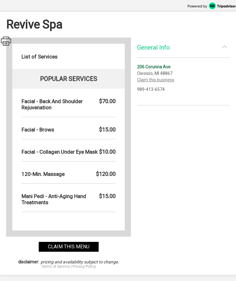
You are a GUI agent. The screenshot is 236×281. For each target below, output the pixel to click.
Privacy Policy (84, 266)
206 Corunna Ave (154, 66)
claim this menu (68, 247)
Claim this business (155, 79)
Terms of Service (55, 266)
